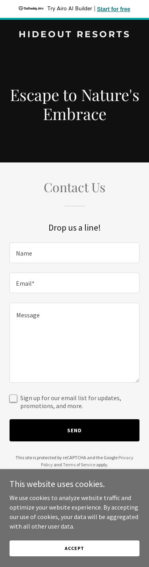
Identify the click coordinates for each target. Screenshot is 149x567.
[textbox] (74, 252)
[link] (74, 35)
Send (74, 430)
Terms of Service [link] (79, 465)
